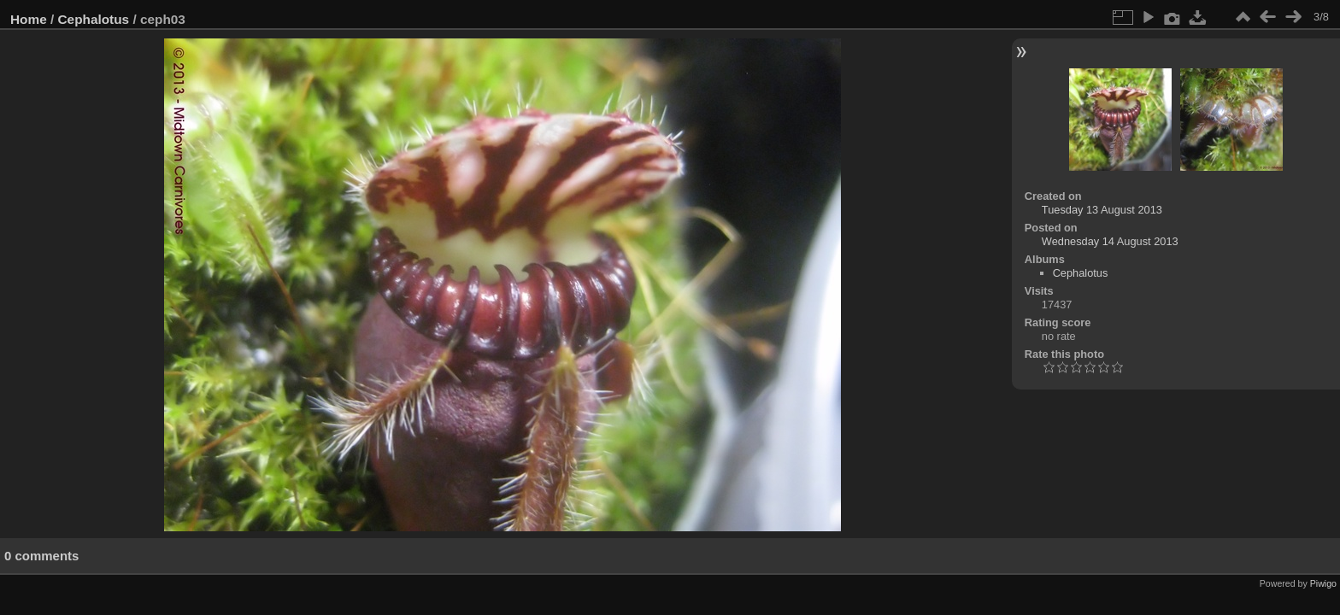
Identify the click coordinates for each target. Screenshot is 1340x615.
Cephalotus (94, 19)
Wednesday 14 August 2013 (1110, 241)
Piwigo (1323, 583)
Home (28, 19)
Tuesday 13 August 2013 (1102, 209)
